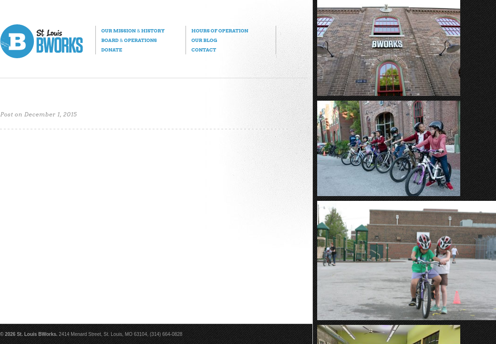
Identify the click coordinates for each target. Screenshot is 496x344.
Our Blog (204, 40)
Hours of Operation (219, 30)
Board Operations (129, 40)
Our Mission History (133, 30)
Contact (203, 49)
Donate (111, 49)
